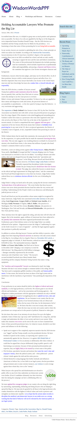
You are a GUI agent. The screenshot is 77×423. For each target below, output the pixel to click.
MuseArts (72, 419)
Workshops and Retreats (33, 16)
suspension (7, 110)
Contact (58, 16)
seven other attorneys (39, 199)
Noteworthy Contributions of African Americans (68, 56)
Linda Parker (23, 411)
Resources (49, 16)
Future (64, 97)
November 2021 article (44, 238)
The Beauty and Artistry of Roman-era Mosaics (68, 63)
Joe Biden (9, 411)
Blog (19, 16)
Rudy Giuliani (32, 411)
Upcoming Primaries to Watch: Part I (66, 48)
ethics (3, 411)
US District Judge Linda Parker (38, 162)
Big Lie (38, 409)
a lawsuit (34, 152)
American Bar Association (41, 52)
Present (17, 32)
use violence (39, 364)
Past (63, 99)
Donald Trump (47, 409)
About (11, 16)
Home (4, 16)
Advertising (48, 415)
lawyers (15, 411)
